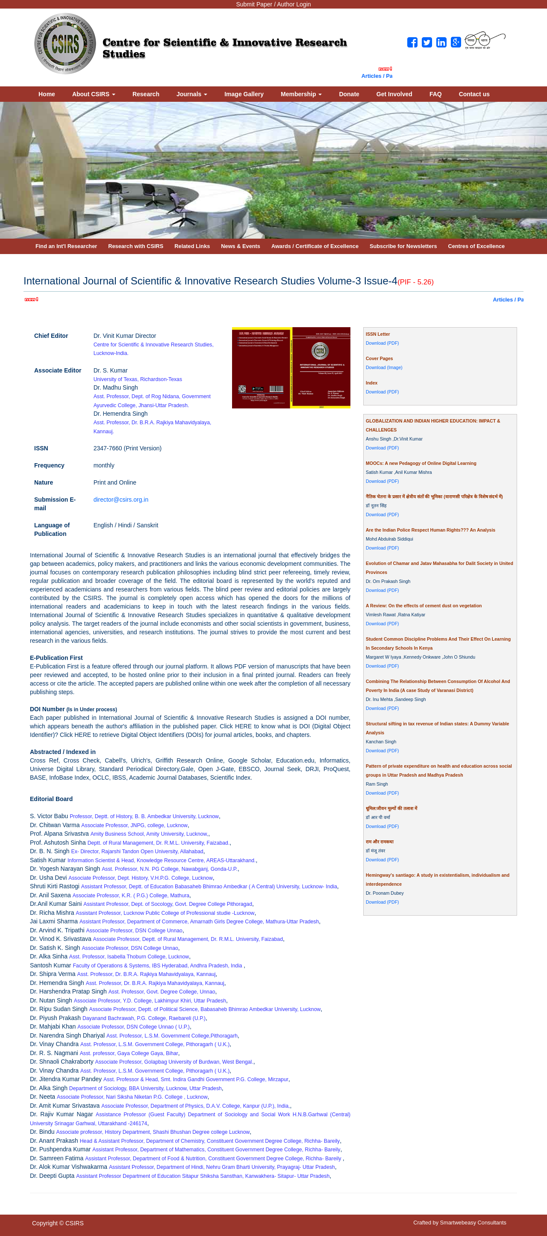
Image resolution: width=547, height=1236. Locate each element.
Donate (349, 94)
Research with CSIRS (135, 246)
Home (46, 94)
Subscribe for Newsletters (403, 246)
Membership (301, 94)
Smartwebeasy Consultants (473, 1222)
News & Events (240, 246)
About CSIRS (93, 94)
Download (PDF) (382, 343)
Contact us (474, 94)
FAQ (435, 94)
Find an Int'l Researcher (66, 246)
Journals (191, 94)
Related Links (192, 246)
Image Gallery (244, 94)
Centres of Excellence (476, 246)
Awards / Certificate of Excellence (315, 246)
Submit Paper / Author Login (273, 4)
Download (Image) (384, 367)
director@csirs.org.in (121, 499)
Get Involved (394, 94)
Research (145, 94)
